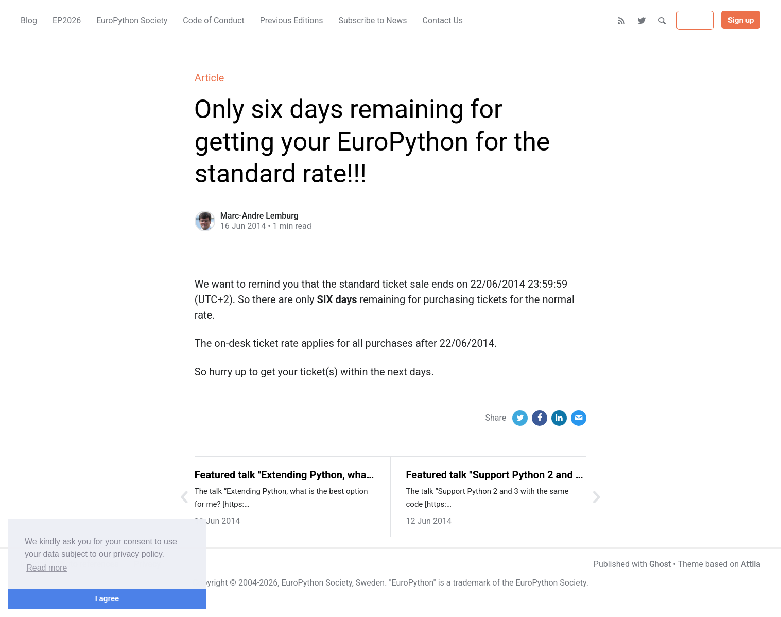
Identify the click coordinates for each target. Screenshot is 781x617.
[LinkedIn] (559, 418)
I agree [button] (107, 598)
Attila (750, 564)
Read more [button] (46, 567)
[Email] (578, 418)
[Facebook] (539, 418)
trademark (471, 583)
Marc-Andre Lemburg (259, 216)
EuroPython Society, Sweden (333, 583)
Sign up (741, 20)
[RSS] (621, 20)
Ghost (660, 564)
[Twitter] (642, 20)
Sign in (695, 20)
